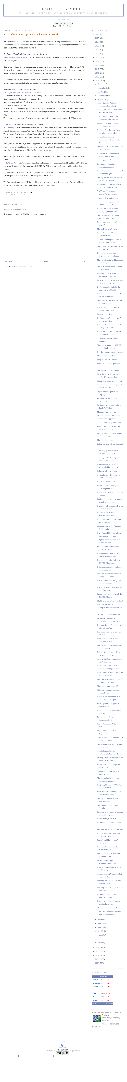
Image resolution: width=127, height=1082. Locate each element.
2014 (97, 81)
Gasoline (95, 986)
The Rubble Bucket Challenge (109, 370)
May (100, 927)
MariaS (107, 1015)
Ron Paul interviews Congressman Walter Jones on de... (109, 608)
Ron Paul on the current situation (110, 829)
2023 (97, 46)
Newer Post (7, 261)
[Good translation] (59, 1053)
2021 (97, 54)
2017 (97, 69)
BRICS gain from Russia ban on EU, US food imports (23, 93)
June (100, 923)
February (101, 939)
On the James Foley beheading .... (110, 423)
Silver (94, 997)
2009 (97, 963)
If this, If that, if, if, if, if (106, 819)
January (101, 943)
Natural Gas (96, 983)
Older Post (83, 261)
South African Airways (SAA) (14, 163)
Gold (94, 993)
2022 (97, 50)
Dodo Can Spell (63, 9)
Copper (95, 1000)
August (101, 100)
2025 (97, 38)
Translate (68, 26)
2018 (97, 65)
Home (45, 261)
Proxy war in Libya (104, 314)
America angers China (105, 160)
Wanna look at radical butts (107, 198)
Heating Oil (96, 990)
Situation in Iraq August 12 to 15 (110, 686)
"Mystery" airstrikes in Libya (108, 614)
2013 (97, 948)
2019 (97, 61)
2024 (97, 42)
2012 (97, 951)
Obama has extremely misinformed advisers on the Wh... (109, 140)
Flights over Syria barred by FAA (110, 601)
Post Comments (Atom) (23, 267)
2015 (97, 77)
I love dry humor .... (105, 440)
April (100, 931)
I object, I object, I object (107, 360)
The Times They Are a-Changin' (109, 908)
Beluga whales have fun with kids (110, 471)
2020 (97, 57)
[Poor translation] (65, 1053)
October (101, 92)
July (99, 919)
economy (22, 194)
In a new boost (8, 128)
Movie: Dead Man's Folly (107, 229)
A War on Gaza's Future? (106, 482)
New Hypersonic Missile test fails (110, 352)
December (102, 84)
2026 (97, 34)
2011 (97, 955)
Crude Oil (95, 979)
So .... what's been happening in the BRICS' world (30, 34)
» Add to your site (109, 1003)
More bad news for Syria (106, 356)
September (102, 96)
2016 (97, 73)
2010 (97, 959)
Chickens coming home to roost (109, 381)
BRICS (14, 194)
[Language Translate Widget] (63, 23)
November (102, 88)
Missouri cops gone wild (106, 412)
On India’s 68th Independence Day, (16, 57)
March (100, 935)
